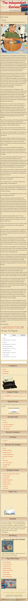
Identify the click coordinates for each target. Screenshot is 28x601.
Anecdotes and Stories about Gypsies (11, 473)
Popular (14, 335)
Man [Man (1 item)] (10, 396)
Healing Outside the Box (8, 454)
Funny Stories (6, 477)
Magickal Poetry (6, 482)
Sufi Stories (5, 488)
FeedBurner (16, 413)
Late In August (6, 354)
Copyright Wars (6, 464)
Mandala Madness (7, 568)
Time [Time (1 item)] (2, 398)
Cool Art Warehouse (7, 576)
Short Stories (10, 326)
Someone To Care (6, 350)
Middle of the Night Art (8, 570)
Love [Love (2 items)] (7, 396)
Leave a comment (20, 328)
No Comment (13, 344)
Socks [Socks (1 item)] (22, 396)
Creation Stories (6, 475)
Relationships (4, 328)
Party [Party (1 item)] (12, 396)
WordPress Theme (15, 599)
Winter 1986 (16, 326)
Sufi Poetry (5, 486)
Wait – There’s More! (7, 462)
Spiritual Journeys (7, 452)
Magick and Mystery (7, 450)
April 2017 (5, 440)
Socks (3, 20)
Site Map (5, 466)
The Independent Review (14, 5)
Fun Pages (5, 460)
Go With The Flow (7, 566)
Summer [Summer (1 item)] (24, 396)
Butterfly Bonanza (7, 574)
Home (4, 448)
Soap (9, 328)
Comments (23, 335)
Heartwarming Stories (7, 479)
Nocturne (5, 342)
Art (3, 458)
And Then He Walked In (8, 346)
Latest (5, 334)
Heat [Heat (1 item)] (5, 396)
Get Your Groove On (7, 564)
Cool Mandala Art (7, 562)
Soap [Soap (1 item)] (20, 396)
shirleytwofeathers (21, 22)
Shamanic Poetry (7, 484)
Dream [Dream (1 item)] (2, 396)
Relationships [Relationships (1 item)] (16, 396)
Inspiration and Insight (8, 456)
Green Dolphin (6, 572)
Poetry (4, 369)
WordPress (8, 599)
